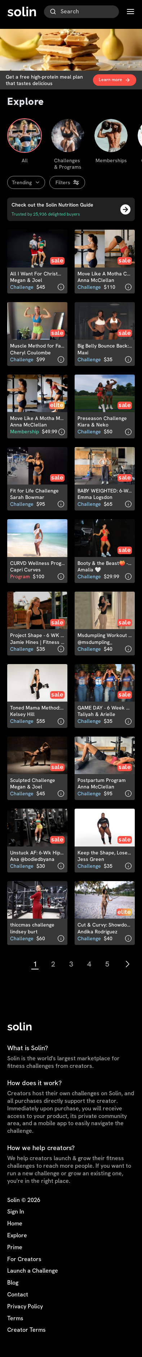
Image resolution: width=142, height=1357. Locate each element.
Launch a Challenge (32, 1270)
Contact (17, 1294)
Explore (17, 1235)
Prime (14, 1247)
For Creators (24, 1259)
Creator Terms (26, 1330)
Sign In (15, 1211)
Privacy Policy (25, 1306)
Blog (12, 1282)
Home (14, 1223)
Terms (15, 1318)
